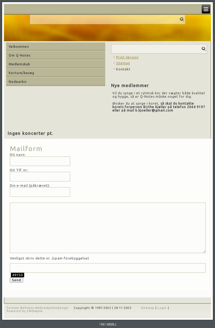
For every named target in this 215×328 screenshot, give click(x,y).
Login (162, 307)
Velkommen (19, 46)
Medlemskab (19, 64)
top (102, 323)
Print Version (127, 57)
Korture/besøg (21, 73)
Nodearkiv (18, 81)
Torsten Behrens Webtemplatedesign (38, 307)
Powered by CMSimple (25, 311)
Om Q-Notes (20, 55)
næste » (111, 323)
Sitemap (123, 63)
